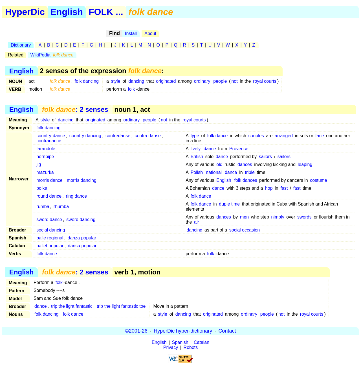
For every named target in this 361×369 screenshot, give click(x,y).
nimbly (277, 217)
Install (131, 33)
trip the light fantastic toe (121, 306)
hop (269, 188)
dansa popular (82, 245)
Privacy (170, 347)
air (196, 222)
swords (304, 217)
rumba (42, 206)
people (220, 81)
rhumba (61, 206)
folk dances (245, 180)
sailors (265, 156)
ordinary (202, 81)
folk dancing (87, 81)
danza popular (82, 237)
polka (41, 188)
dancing (136, 81)
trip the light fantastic (72, 306)
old (219, 164)
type (195, 135)
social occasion (244, 230)
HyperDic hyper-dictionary (183, 331)
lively (196, 148)
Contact (227, 331)
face (319, 135)
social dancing (50, 230)
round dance (48, 196)
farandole (45, 148)
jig (38, 164)
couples (256, 135)
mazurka (45, 172)
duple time (229, 204)
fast (284, 188)
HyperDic (25, 12)
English (66, 12)
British (197, 156)
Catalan (201, 342)
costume (318, 180)
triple (250, 172)
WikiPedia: (52, 55)
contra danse (148, 135)
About (150, 33)
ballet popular (49, 245)
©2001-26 (136, 331)
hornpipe (45, 156)
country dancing (85, 135)
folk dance (217, 135)
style (115, 81)
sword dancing (80, 219)
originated (166, 81)
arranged (284, 135)
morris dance (49, 180)
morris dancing (81, 180)
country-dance (50, 135)
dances (244, 164)
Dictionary (21, 45)
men (244, 217)
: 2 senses (75, 109)
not (234, 81)
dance (210, 148)
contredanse (117, 135)
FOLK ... (106, 12)
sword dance (49, 219)
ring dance (76, 196)
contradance (48, 140)
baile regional (49, 237)
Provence (238, 148)
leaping (305, 164)
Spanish (180, 342)
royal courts (264, 81)
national (214, 172)
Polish (197, 172)
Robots (191, 347)
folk (131, 89)
